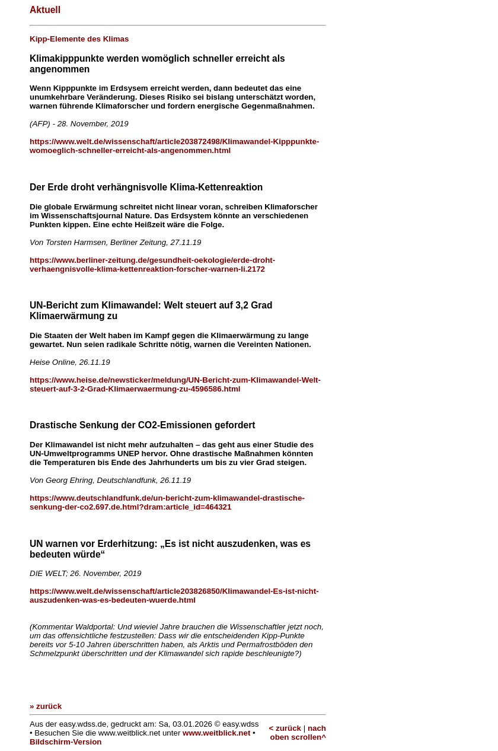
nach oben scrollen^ (298, 733)
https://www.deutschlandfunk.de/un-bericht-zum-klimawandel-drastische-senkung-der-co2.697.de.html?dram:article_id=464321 (167, 502)
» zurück (46, 706)
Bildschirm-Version (65, 741)
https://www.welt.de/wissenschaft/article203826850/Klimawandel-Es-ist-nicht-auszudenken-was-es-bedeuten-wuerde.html (174, 595)
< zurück (285, 728)
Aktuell (45, 10)
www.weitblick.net (216, 732)
